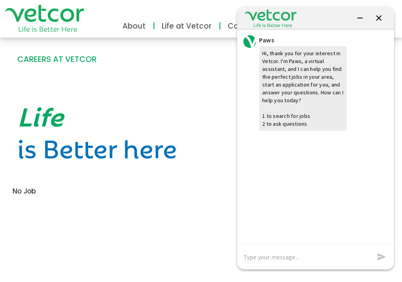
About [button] (134, 26)
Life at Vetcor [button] (187, 26)
